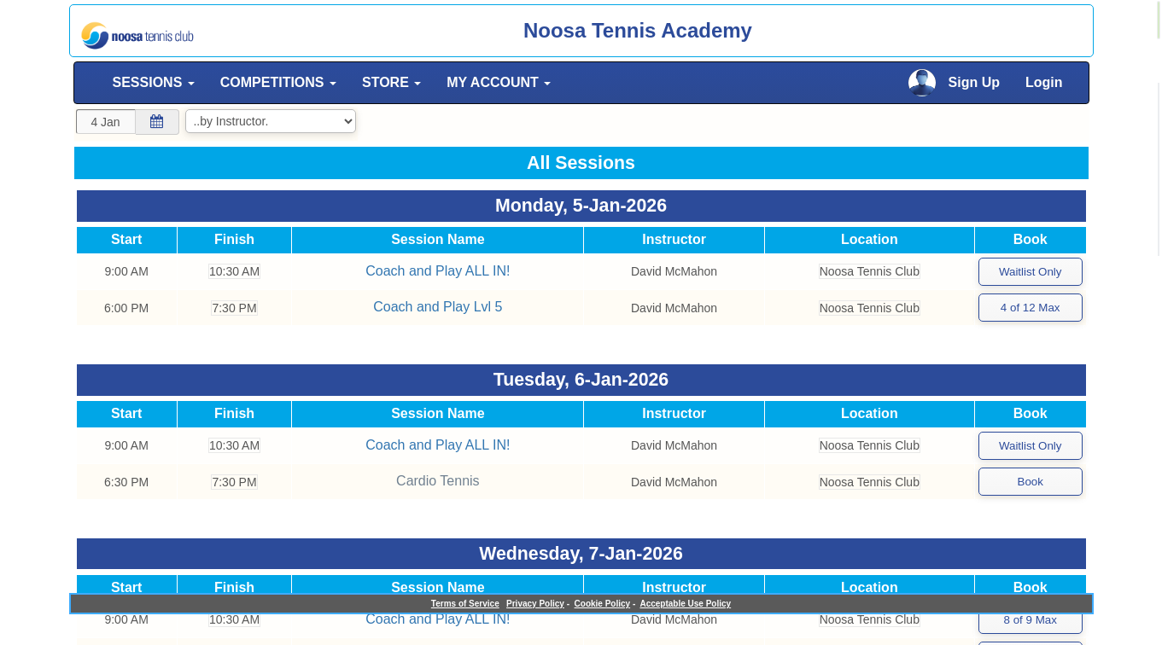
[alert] (1158, 20)
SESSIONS (154, 82)
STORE (391, 82)
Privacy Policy (535, 603)
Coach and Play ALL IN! (437, 270)
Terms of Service (465, 603)
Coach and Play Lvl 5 (436, 305)
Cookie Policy (603, 603)
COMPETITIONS (278, 82)
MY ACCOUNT (499, 82)
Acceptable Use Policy (685, 603)
